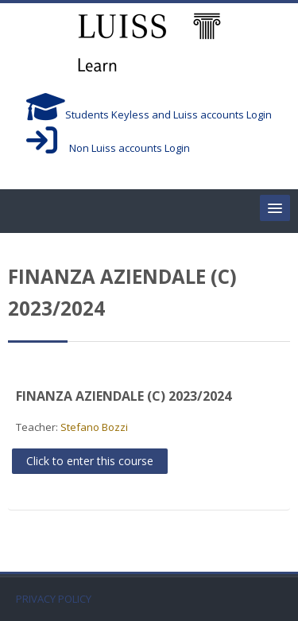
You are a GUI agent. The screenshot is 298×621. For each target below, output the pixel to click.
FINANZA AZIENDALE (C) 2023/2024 (123, 396)
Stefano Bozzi (94, 427)
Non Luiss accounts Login (108, 148)
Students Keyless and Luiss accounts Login (149, 114)
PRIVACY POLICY (53, 599)
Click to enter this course (89, 460)
